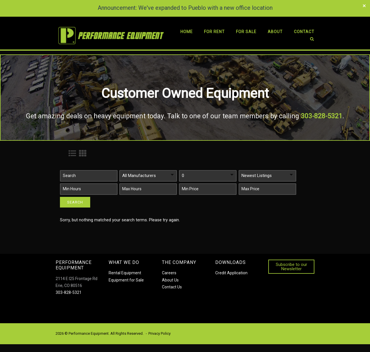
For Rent (214, 31)
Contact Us (172, 286)
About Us (170, 279)
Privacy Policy (159, 333)
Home (186, 31)
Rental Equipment (125, 273)
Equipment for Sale (126, 279)
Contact (304, 31)
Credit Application (231, 273)
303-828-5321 (69, 292)
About (275, 31)
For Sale (246, 31)
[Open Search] (311, 40)
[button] (89, 175)
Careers (169, 273)
